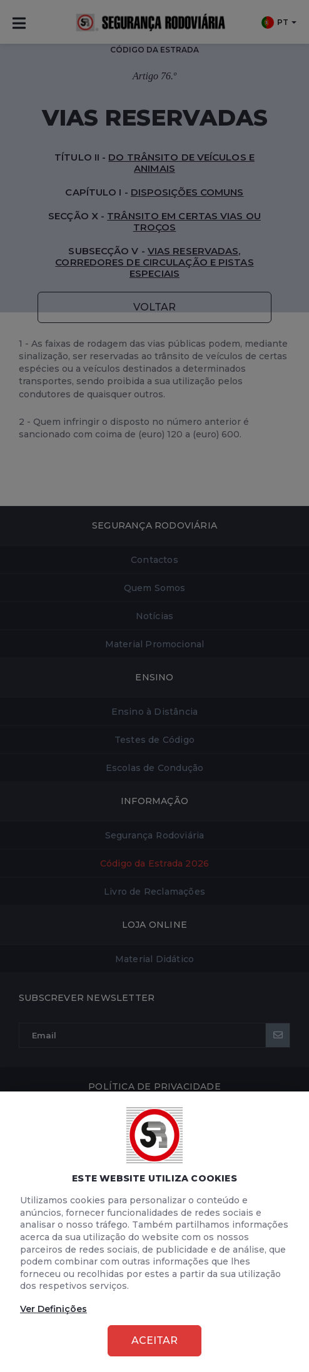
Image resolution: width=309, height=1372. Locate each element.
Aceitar (154, 1340)
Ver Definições (53, 1309)
